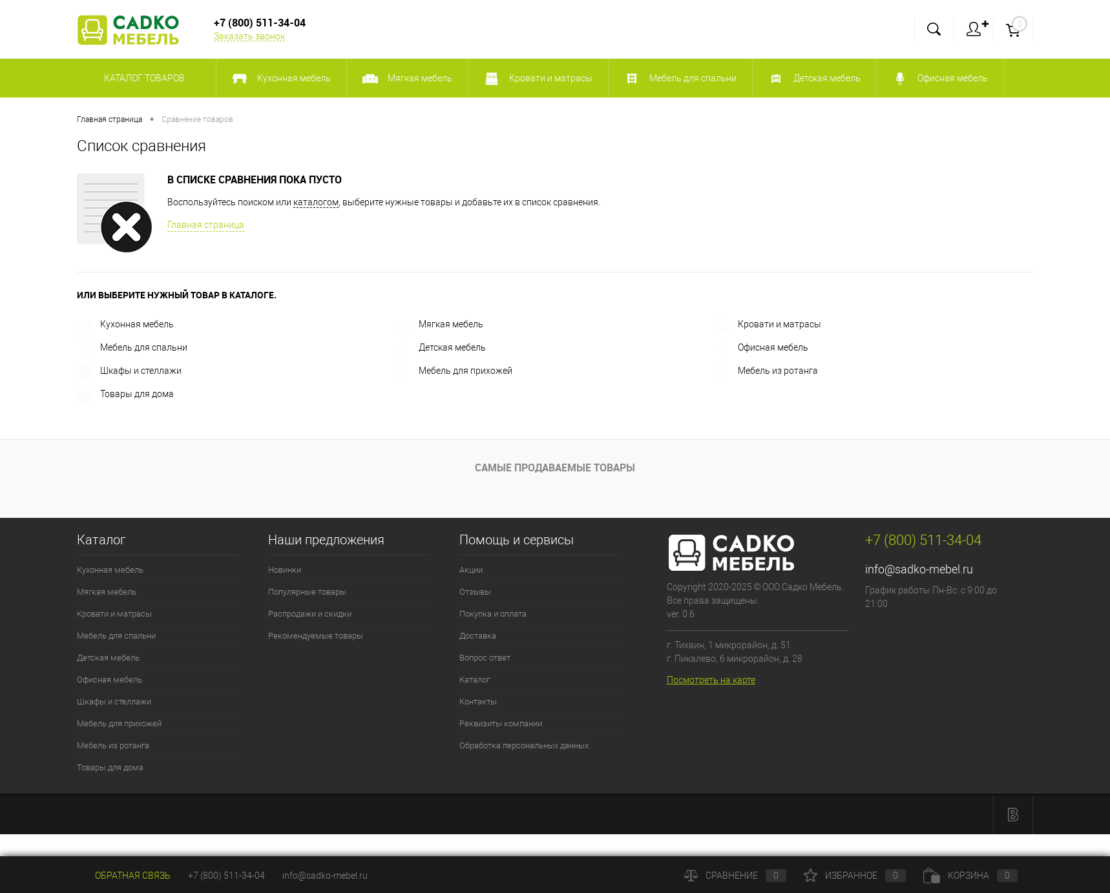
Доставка (477, 636)
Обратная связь (124, 875)
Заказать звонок (249, 36)
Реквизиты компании (500, 723)
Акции (471, 570)
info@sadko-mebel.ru (919, 569)
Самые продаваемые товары (555, 467)
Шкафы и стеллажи (129, 370)
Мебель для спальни (132, 347)
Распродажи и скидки (309, 614)
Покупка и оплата (493, 614)
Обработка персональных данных (524, 745)
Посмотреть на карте (711, 680)
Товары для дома (125, 394)
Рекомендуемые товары (315, 636)
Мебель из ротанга (766, 370)
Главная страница (205, 225)
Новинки (284, 570)
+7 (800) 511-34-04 (226, 875)
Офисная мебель (761, 347)
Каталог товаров (142, 78)
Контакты (478, 701)
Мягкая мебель (439, 324)
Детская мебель (440, 347)
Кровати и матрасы (768, 324)
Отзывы (475, 592)
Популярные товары (307, 592)
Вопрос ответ (484, 657)
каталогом (316, 202)
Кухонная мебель (125, 324)
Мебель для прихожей (453, 370)
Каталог (474, 679)
